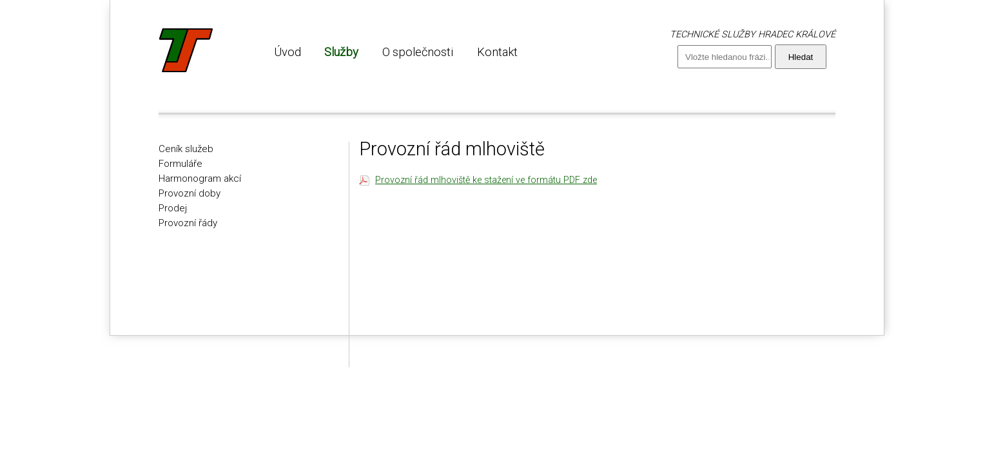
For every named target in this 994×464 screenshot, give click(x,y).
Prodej (173, 208)
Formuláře (180, 163)
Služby (341, 52)
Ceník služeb (186, 149)
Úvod (287, 52)
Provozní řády (188, 223)
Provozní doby (189, 193)
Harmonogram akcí (200, 178)
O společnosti (417, 52)
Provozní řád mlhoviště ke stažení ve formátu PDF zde (486, 180)
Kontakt (497, 52)
